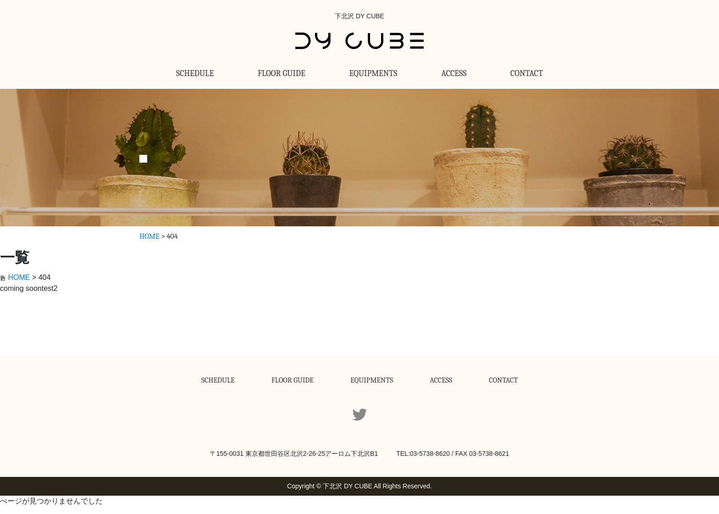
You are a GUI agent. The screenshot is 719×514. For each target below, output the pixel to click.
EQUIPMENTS (373, 73)
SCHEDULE (195, 73)
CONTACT (526, 73)
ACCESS (453, 73)
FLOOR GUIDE (281, 73)
